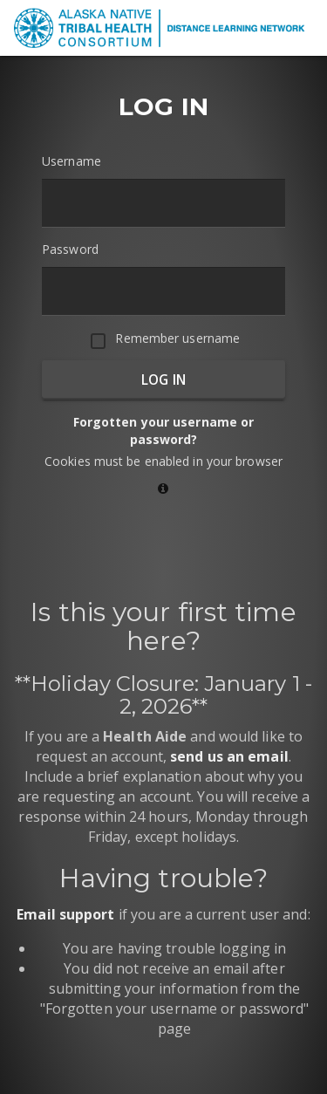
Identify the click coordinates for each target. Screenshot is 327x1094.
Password (70, 249)
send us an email (229, 756)
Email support (65, 914)
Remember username (177, 338)
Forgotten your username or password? (164, 431)
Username (71, 161)
